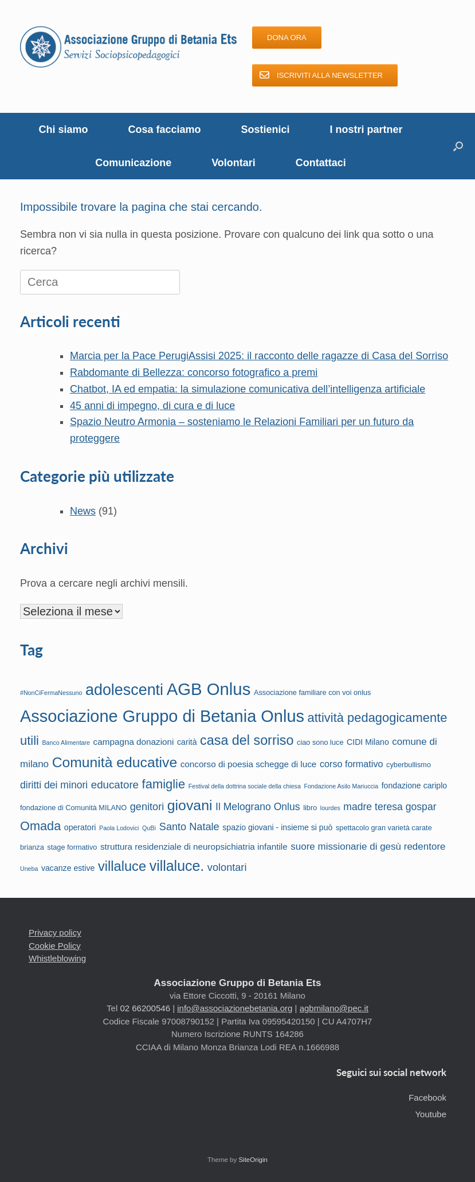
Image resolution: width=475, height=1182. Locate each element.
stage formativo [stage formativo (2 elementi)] (72, 847)
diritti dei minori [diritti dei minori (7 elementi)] (54, 785)
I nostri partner (366, 129)
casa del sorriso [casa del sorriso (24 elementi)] (246, 740)
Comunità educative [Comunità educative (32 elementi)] (114, 762)
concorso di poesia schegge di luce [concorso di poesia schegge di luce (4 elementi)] (248, 764)
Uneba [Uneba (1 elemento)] (29, 868)
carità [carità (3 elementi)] (187, 742)
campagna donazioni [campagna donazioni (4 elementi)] (133, 742)
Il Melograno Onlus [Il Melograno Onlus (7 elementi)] (257, 806)
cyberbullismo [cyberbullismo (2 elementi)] (408, 764)
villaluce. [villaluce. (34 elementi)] (177, 866)
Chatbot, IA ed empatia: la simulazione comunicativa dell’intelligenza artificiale (247, 389)
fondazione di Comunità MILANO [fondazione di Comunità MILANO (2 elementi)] (73, 807)
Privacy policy (55, 932)
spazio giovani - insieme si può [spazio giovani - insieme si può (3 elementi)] (277, 827)
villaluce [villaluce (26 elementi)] (122, 866)
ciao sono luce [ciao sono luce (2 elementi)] (320, 742)
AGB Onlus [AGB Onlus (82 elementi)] (209, 689)
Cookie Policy (55, 946)
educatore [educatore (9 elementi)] (115, 785)
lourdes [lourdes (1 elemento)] (330, 807)
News (83, 511)
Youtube (430, 1114)
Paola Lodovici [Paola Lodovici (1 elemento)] (119, 827)
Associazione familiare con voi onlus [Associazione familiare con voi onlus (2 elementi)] (312, 692)
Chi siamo (63, 129)
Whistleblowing (57, 958)
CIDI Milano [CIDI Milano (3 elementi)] (368, 742)
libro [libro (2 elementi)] (310, 807)
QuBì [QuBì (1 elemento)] (149, 827)
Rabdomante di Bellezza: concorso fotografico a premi (193, 372)
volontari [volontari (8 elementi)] (227, 867)
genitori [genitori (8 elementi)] (147, 806)
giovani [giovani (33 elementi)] (190, 805)
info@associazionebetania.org (234, 1008)
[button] (458, 146)
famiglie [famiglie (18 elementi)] (164, 784)
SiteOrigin (253, 1159)
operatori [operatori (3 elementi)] (80, 827)
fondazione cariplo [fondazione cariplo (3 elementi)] (414, 785)
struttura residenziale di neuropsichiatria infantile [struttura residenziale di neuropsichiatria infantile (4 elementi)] (194, 846)
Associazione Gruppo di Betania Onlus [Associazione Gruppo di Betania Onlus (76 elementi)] (162, 716)
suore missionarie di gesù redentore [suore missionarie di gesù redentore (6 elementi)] (368, 846)
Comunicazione (133, 162)
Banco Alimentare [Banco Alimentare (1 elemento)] (66, 742)
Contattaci (321, 162)
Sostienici (265, 129)
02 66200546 (145, 1008)
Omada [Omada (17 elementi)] (40, 826)
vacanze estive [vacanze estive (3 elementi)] (68, 868)
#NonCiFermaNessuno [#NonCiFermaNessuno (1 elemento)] (51, 692)
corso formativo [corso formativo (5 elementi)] (351, 764)
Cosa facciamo (164, 129)
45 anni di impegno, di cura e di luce (152, 405)
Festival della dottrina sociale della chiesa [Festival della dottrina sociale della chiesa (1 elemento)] (245, 786)
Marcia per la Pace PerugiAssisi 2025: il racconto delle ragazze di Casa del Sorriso (259, 356)
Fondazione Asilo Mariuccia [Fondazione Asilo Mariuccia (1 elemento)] (341, 786)
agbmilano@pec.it (334, 1008)
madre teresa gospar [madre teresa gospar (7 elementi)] (389, 806)
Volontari (233, 162)
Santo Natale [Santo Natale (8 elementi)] (189, 826)
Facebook (427, 1097)
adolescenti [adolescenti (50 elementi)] (124, 689)
